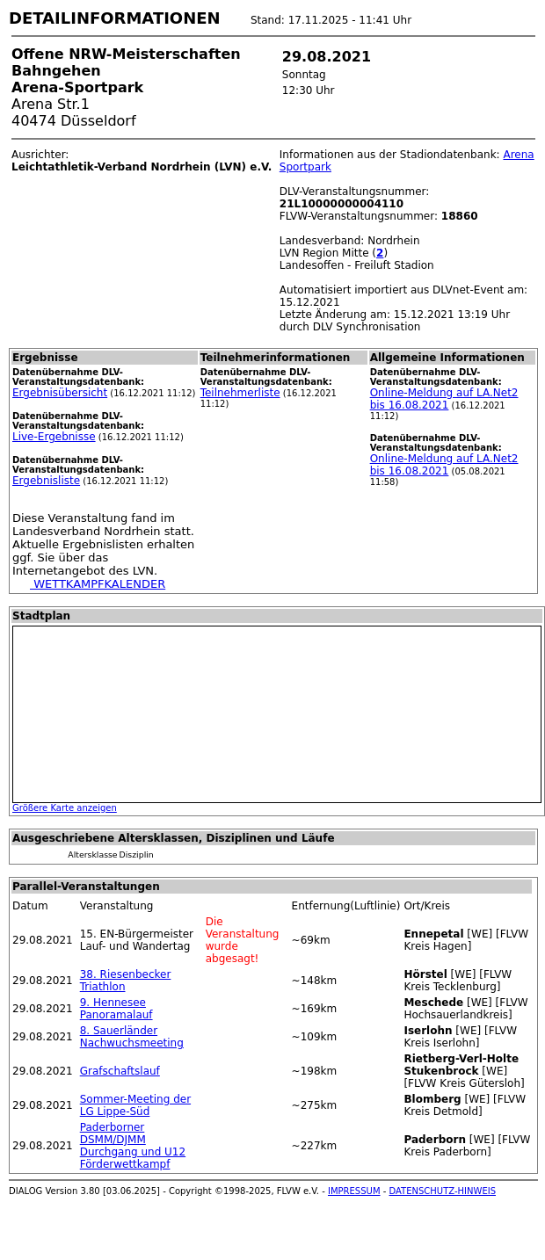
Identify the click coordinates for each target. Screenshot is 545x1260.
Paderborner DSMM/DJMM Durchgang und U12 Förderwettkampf (132, 1145)
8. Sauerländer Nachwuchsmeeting (132, 1037)
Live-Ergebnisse (54, 437)
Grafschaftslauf (120, 1071)
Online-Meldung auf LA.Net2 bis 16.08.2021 (444, 399)
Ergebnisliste (46, 480)
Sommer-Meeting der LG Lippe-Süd (135, 1105)
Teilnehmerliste (240, 393)
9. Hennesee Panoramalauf (116, 1008)
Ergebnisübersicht (59, 393)
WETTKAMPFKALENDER (97, 583)
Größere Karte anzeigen (64, 808)
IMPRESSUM (354, 1191)
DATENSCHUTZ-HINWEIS (443, 1191)
